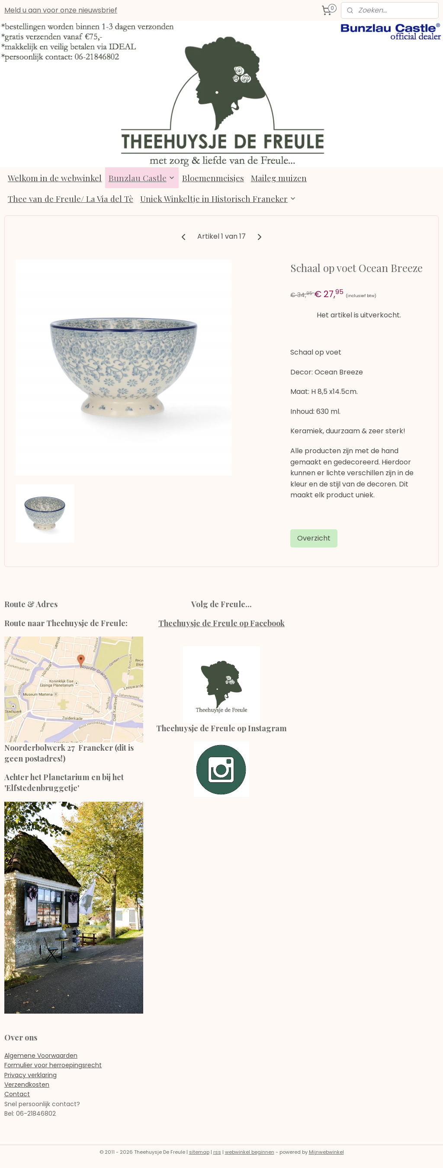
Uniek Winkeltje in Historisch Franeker (218, 198)
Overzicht (314, 538)
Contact (17, 1094)
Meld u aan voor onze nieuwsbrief (60, 10)
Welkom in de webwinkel (55, 177)
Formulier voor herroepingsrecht (53, 1065)
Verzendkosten (26, 1084)
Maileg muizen (279, 177)
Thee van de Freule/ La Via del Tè (70, 198)
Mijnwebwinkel (326, 1152)
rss (217, 1152)
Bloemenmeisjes (213, 177)
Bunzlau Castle (142, 177)
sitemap (199, 1152)
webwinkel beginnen (249, 1152)
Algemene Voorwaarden (40, 1055)
